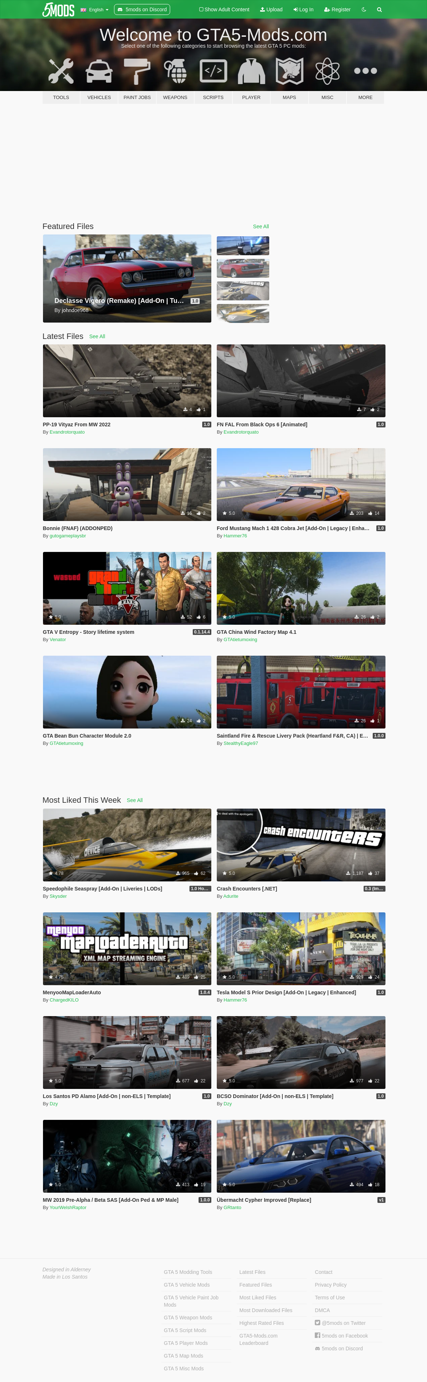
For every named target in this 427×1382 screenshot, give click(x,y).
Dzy (54, 1103)
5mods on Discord (339, 1349)
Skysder (58, 896)
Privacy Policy (330, 1285)
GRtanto (232, 1207)
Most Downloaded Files (266, 1310)
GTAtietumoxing (240, 639)
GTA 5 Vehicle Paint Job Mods (191, 1301)
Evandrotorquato (67, 432)
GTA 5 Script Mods (185, 1330)
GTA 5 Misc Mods (184, 1368)
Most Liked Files (257, 1297)
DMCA (322, 1310)
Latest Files (252, 1272)
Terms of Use (330, 1297)
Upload (271, 9)
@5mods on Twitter (340, 1323)
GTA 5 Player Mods (186, 1343)
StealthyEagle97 (241, 743)
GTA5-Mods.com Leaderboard (258, 1339)
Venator (58, 639)
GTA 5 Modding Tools (188, 1272)
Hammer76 (235, 535)
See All (261, 226)
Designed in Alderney (67, 1269)
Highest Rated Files (261, 1323)
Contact (323, 1272)
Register (337, 9)
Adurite (230, 896)
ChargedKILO (64, 1000)
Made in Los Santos (65, 1277)
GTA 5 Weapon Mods (188, 1317)
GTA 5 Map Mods (183, 1356)
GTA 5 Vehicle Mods (187, 1285)
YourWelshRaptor (68, 1207)
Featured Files (255, 1285)
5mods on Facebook (341, 1335)
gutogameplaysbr (68, 535)
